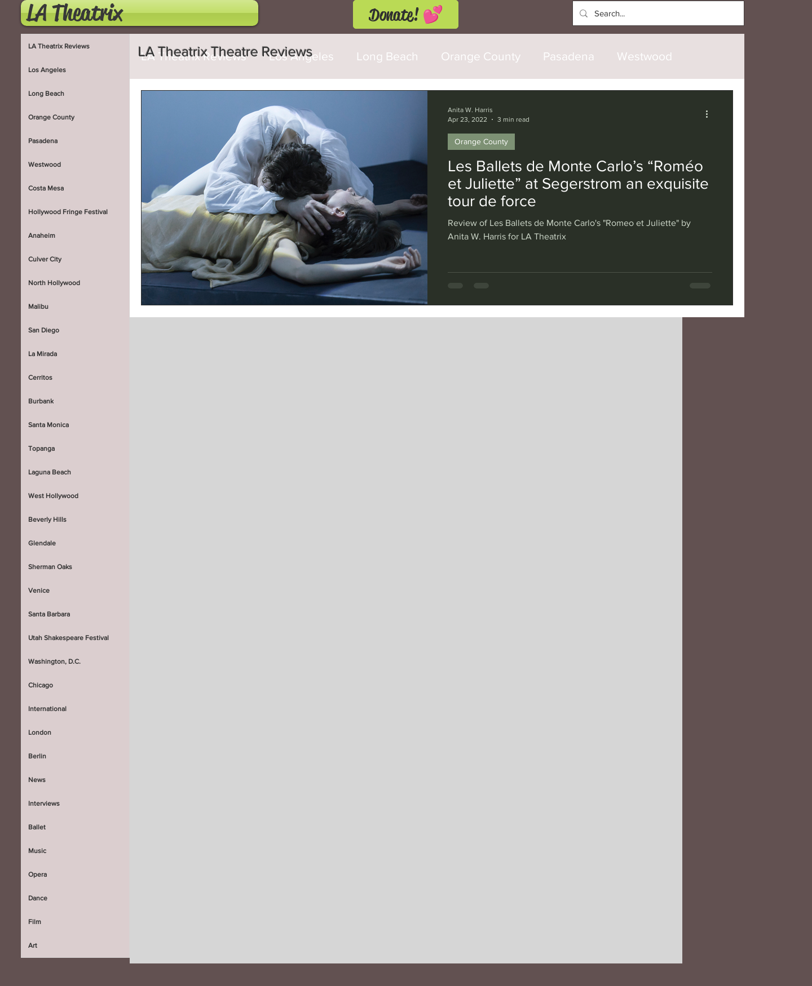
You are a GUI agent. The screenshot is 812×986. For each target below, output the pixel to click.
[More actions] (710, 114)
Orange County (480, 56)
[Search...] (657, 13)
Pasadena (568, 56)
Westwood (644, 56)
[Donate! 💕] (405, 14)
